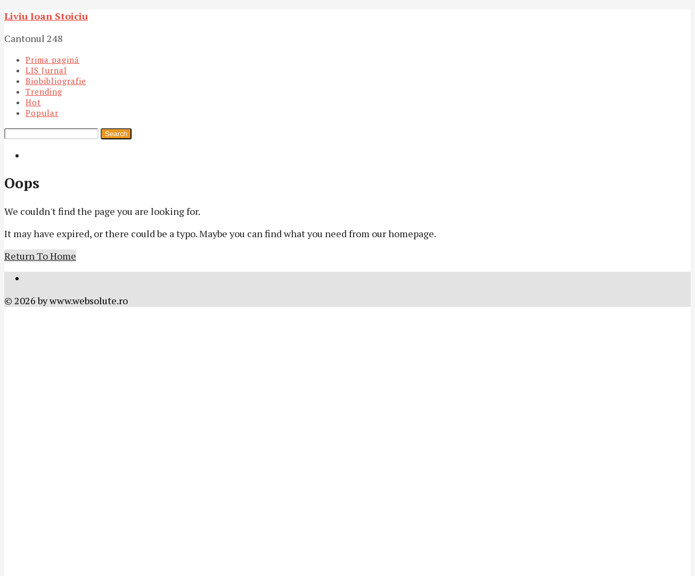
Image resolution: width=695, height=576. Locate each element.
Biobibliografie (56, 81)
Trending (44, 91)
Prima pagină (52, 59)
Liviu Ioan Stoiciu (46, 16)
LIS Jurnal (46, 70)
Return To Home (40, 255)
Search (116, 134)
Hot (33, 102)
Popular (42, 112)
